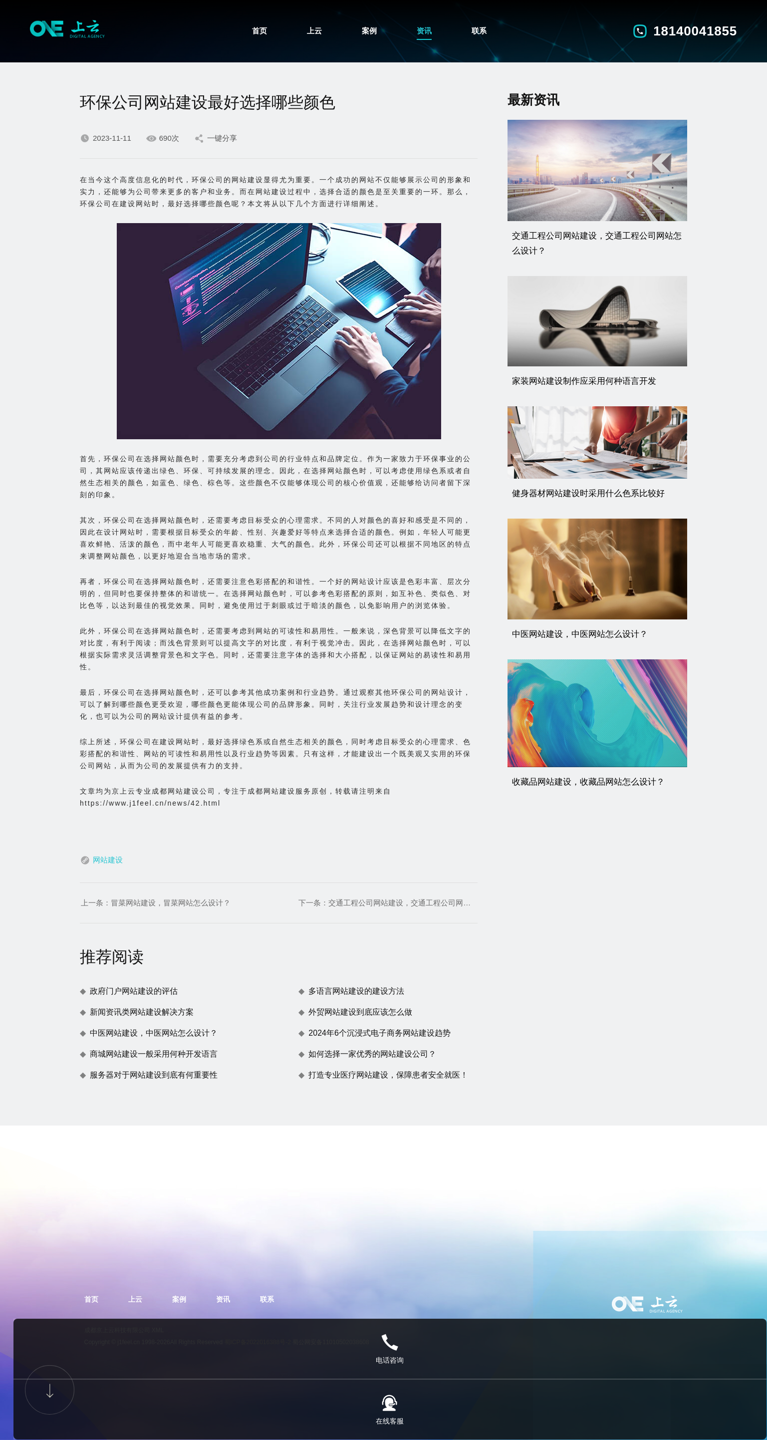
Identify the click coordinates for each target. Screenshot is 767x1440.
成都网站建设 (271, 791)
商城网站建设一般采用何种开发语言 (154, 1054)
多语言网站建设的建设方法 (356, 991)
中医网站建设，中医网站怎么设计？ (154, 1033)
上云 (314, 28)
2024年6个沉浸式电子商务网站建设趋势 (379, 1033)
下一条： (387, 903)
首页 (259, 28)
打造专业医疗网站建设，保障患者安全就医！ (388, 1075)
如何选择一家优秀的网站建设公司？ (372, 1054)
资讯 (424, 28)
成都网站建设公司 (184, 791)
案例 (369, 28)
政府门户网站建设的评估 (134, 991)
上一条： (156, 903)
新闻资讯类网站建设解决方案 (142, 1012)
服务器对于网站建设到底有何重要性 (154, 1075)
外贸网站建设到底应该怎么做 (360, 1012)
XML (158, 1330)
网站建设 (108, 860)
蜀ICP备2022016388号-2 (258, 1342)
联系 (479, 28)
